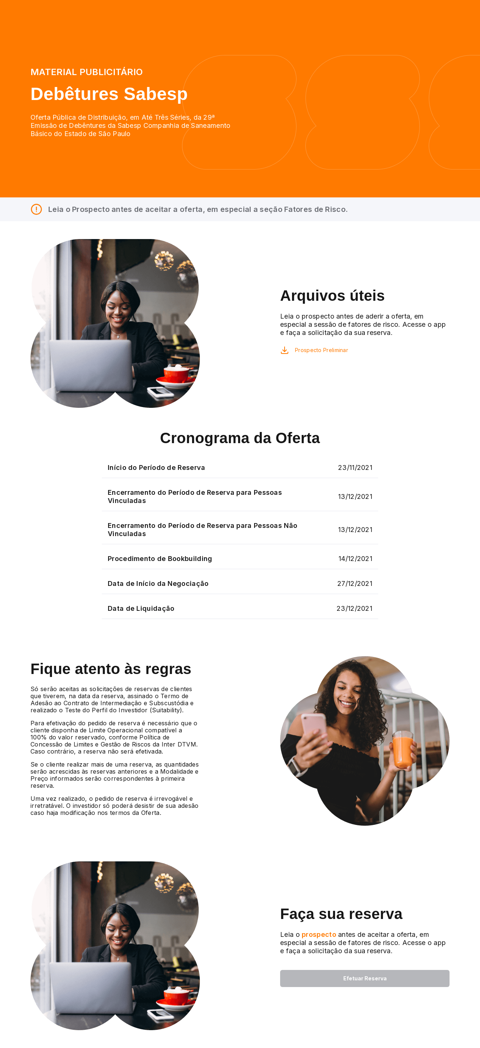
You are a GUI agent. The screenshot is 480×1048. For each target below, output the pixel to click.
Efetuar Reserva (365, 978)
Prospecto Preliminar (321, 350)
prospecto (318, 934)
